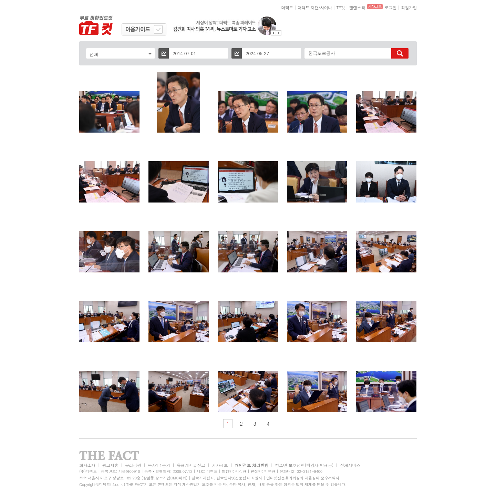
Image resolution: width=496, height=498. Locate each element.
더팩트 (287, 7)
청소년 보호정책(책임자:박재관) (304, 465)
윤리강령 (133, 465)
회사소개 (87, 465)
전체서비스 (350, 465)
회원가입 (409, 7)
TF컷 (340, 7)
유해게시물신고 (191, 465)
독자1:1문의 (159, 465)
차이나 (326, 7)
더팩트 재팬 (308, 7)
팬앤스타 (357, 7)
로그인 (391, 7)
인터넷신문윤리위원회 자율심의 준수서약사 (302, 477)
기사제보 (220, 465)
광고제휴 (110, 465)
